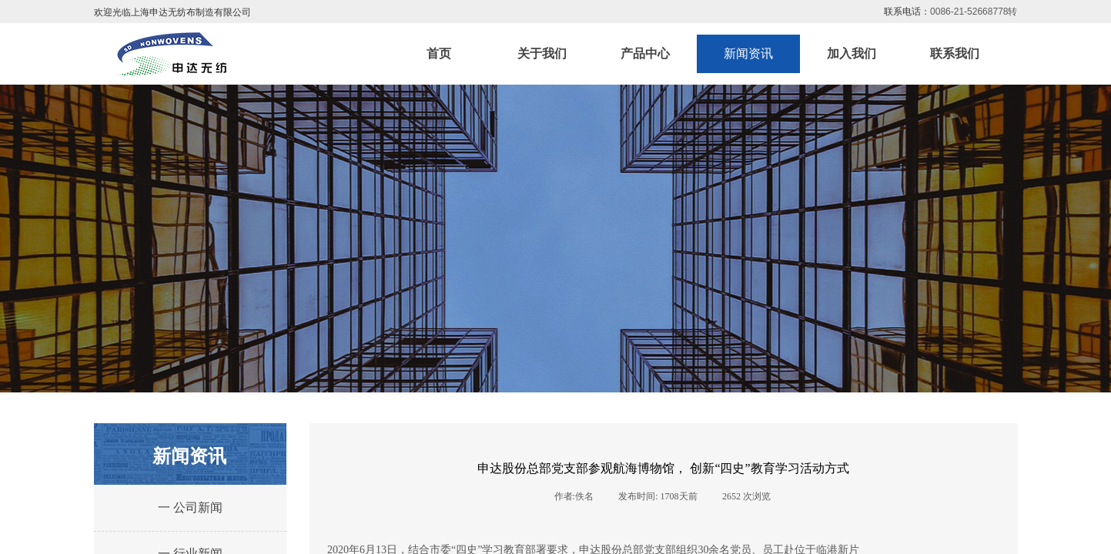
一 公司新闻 (190, 507)
